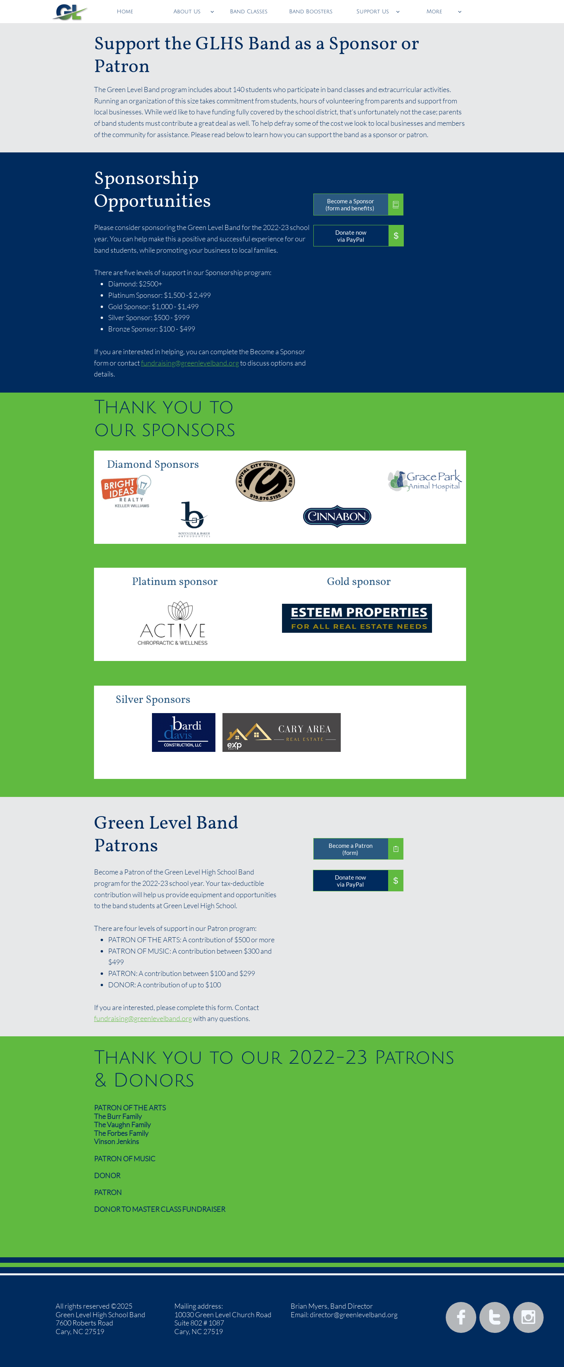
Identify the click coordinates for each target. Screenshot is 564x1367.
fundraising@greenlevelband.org (190, 362)
